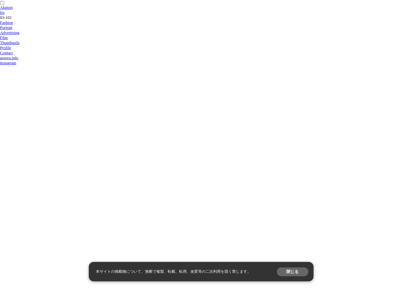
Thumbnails (10, 42)
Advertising (9, 32)
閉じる (292, 271)
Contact (6, 52)
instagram (8, 62)
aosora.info (9, 57)
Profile (5, 47)
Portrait (6, 27)
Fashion (6, 22)
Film (4, 37)
